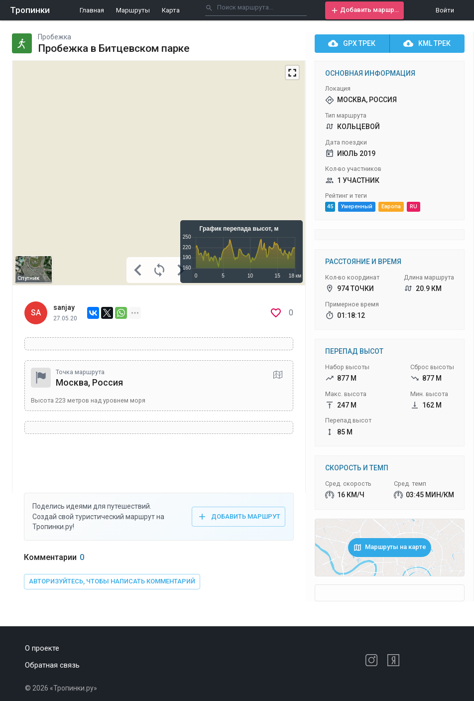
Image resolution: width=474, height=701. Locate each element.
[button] (364, 10)
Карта (171, 10)
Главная (92, 10)
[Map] (159, 173)
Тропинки (30, 10)
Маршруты (133, 10)
